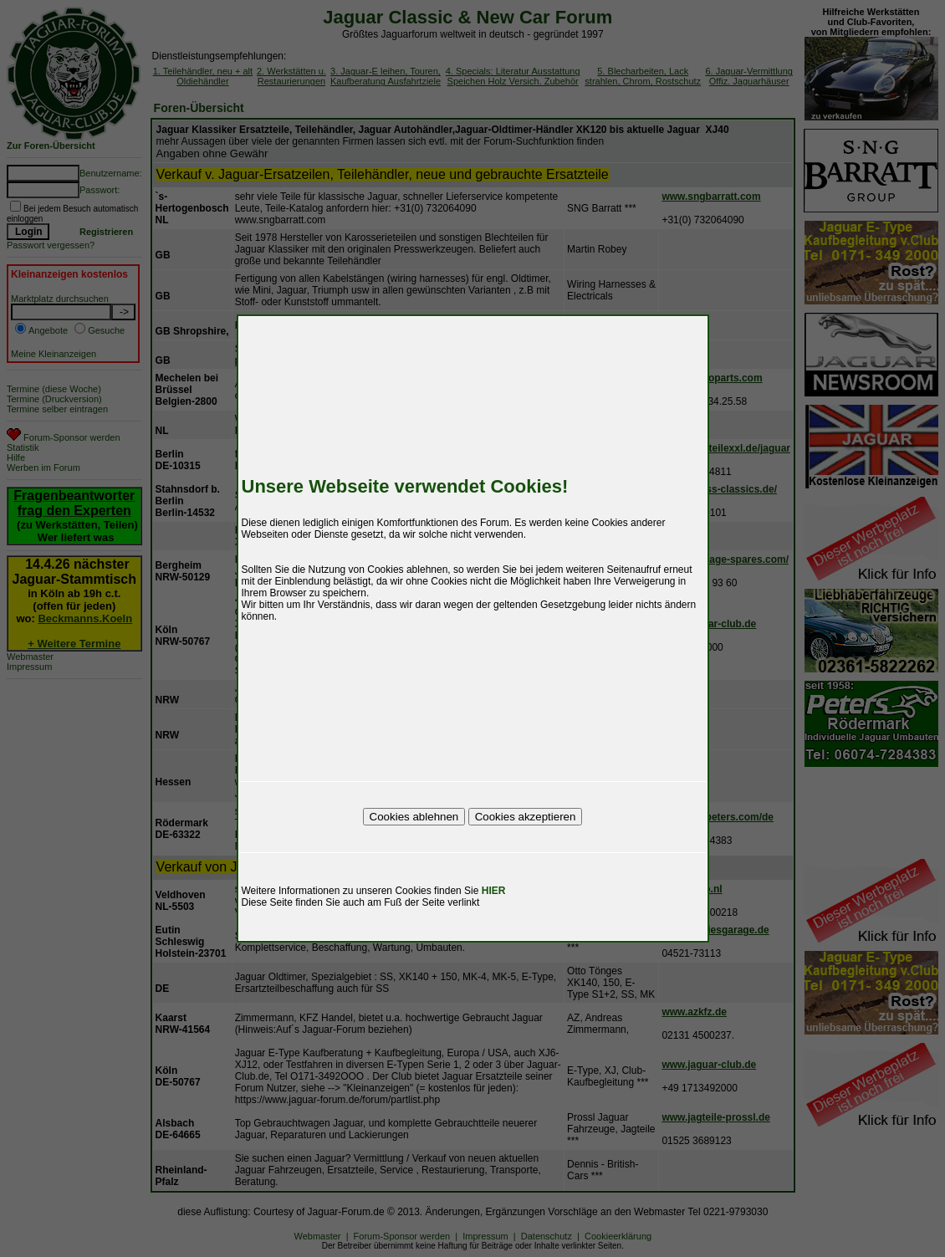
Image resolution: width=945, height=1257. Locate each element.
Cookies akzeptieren (525, 816)
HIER (494, 891)
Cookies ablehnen (414, 816)
